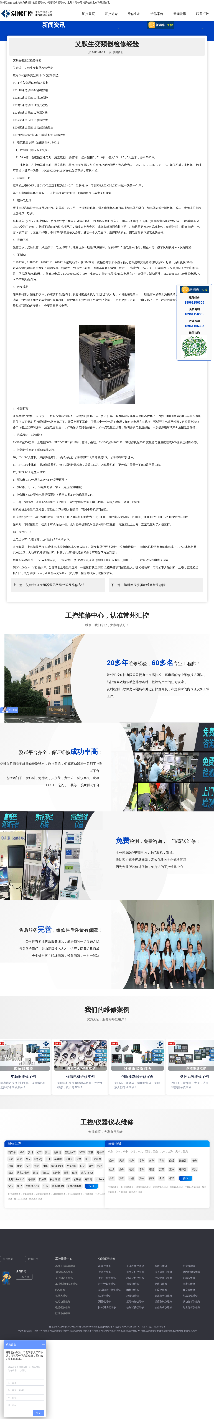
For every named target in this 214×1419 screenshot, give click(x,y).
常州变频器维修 (55, 1330)
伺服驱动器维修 (56, 2)
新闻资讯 (179, 14)
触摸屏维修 (131, 1330)
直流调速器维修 (64, 1277)
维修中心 (134, 14)
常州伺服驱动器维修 (72, 1330)
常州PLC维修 (40, 1330)
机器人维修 (61, 1295)
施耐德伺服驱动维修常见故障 (144, 585)
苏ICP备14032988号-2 (154, 1327)
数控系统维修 (62, 1313)
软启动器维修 (62, 1301)
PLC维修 (60, 1289)
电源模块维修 (62, 1307)
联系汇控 (202, 14)
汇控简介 (111, 14)
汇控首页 (88, 14)
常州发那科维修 (90, 1330)
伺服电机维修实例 (81, 1077)
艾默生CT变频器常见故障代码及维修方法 (55, 585)
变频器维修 (38, 2)
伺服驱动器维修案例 (138, 1077)
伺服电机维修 (190, 1330)
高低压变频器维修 (65, 1266)
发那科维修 (73, 2)
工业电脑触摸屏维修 (66, 1283)
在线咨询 (24, 1276)
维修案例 (157, 14)
